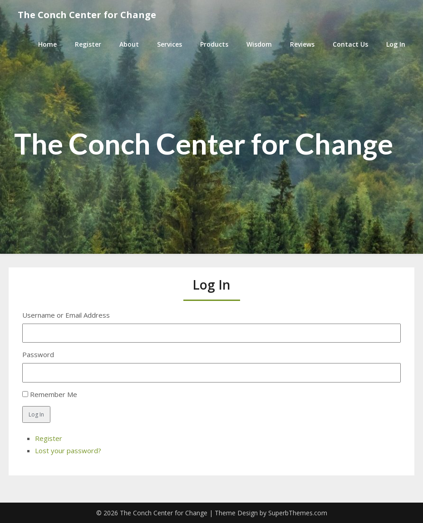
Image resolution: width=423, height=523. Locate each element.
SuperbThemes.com (297, 512)
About (129, 44)
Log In (395, 44)
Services (169, 44)
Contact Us (350, 44)
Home (47, 44)
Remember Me (53, 394)
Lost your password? (68, 450)
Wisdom (259, 44)
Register (88, 44)
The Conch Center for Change (87, 15)
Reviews (302, 44)
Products (214, 44)
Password (38, 354)
